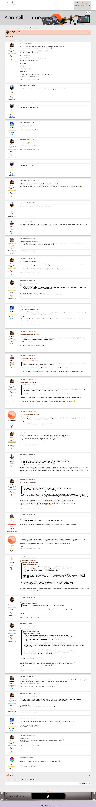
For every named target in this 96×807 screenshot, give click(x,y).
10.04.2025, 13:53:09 (28, 253)
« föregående (84, 28)
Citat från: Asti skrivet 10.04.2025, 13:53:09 (28, 353)
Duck (12, 557)
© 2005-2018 (50, 803)
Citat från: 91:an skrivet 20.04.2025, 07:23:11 (28, 477)
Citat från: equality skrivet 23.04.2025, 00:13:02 (28, 692)
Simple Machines (54, 801)
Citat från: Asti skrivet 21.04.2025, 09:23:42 (28, 513)
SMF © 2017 (46, 801)
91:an (12, 221)
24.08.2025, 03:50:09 (28, 752)
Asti (11, 28)
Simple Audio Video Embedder (48, 802)
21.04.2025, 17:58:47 (28, 552)
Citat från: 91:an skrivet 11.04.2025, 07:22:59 (28, 377)
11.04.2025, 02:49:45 (28, 326)
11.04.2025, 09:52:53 (28, 374)
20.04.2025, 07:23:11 (28, 449)
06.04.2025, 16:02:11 (27, 157)
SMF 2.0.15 (41, 801)
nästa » (88, 28)
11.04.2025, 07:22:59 (28, 350)
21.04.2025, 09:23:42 (28, 474)
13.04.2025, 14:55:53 (28, 406)
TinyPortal (45, 803)
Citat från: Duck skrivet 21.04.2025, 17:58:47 (28, 622)
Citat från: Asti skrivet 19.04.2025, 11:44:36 (28, 453)
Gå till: (77, 778)
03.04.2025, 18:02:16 (27, 99)
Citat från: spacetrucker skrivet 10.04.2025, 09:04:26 (29, 279)
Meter (12, 86)
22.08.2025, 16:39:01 (28, 730)
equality (12, 331)
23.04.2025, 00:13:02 (28, 671)
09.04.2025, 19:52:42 (27, 216)
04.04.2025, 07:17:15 (27, 117)
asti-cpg (14, 56)
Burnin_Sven (12, 415)
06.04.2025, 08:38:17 (27, 134)
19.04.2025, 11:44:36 (28, 427)
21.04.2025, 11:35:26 (28, 510)
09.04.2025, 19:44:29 (27, 198)
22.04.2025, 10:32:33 (28, 618)
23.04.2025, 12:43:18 (28, 688)
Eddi (12, 122)
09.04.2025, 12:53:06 (27, 175)
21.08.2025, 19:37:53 (28, 713)
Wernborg (12, 515)
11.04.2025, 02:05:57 (28, 301)
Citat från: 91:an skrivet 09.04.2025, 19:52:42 (28, 256)
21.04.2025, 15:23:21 (28, 531)
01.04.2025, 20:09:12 (26, 38)
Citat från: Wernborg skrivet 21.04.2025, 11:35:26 (29, 596)
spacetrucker (12, 238)
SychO (52, 804)
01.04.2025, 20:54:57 (27, 80)
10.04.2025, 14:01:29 (28, 276)
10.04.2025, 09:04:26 (27, 233)
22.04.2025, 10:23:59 (28, 593)
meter (14, 94)
